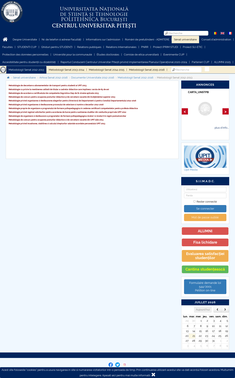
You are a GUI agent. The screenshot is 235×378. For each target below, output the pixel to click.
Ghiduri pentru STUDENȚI (56, 47)
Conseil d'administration (216, 39)
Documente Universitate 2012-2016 (92, 77)
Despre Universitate (25, 39)
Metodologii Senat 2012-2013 (26, 69)
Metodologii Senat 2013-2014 (66, 69)
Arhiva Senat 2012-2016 (53, 77)
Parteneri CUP (200, 62)
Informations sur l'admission (103, 39)
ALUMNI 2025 (222, 62)
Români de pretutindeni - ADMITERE (147, 39)
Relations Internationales (121, 47)
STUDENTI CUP (27, 47)
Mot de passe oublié (205, 217)
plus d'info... (222, 127)
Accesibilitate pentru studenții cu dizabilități (29, 62)
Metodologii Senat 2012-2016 (135, 77)
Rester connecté (205, 201)
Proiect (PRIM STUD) (165, 47)
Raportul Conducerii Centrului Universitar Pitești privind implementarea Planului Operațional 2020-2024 (124, 62)
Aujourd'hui (203, 309)
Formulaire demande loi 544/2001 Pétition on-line (205, 286)
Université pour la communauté (72, 54)
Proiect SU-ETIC (193, 47)
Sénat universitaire (185, 39)
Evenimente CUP (173, 54)
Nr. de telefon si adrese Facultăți (61, 39)
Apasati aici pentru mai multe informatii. (126, 375)
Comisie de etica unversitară (141, 54)
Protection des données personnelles (25, 54)
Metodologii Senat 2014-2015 (106, 69)
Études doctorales (108, 54)
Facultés (7, 47)
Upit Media (191, 169)
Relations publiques (89, 47)
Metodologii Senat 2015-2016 (147, 69)
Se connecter (205, 208)
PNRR (144, 47)
